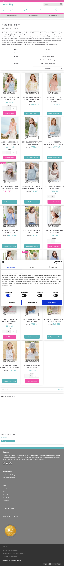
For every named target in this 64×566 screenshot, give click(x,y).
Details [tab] (32, 267)
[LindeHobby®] (7, 4)
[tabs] (55, 10)
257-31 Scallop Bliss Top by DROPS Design (32, 231)
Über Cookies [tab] (53, 267)
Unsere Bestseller (8, 396)
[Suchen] (61, 4)
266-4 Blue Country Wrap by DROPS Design (32, 143)
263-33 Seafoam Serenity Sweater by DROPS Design (32, 187)
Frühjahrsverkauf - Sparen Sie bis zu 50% (10, 1)
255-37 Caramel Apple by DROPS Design (32, 320)
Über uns (5, 547)
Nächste (60, 389)
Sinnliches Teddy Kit (8, 434)
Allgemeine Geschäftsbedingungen (14, 553)
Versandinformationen (9, 477)
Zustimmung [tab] (11, 267)
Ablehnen (12, 302)
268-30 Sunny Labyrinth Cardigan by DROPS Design (32, 100)
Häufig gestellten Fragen (9, 475)
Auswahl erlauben (32, 302)
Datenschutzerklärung (10, 557)
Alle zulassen (52, 302)
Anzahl (9, 105)
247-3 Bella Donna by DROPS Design (32, 366)
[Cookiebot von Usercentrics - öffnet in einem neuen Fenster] (55, 262)
